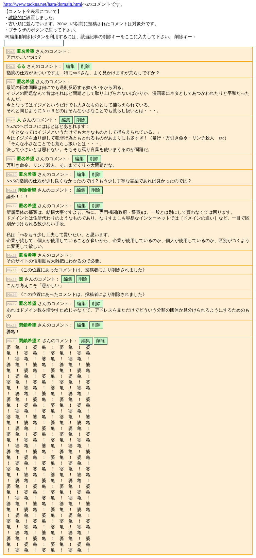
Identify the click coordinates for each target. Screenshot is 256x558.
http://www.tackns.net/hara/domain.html (42, 4)
